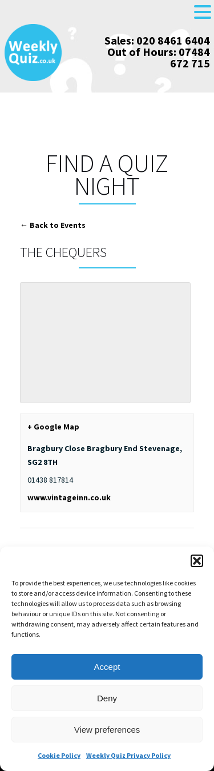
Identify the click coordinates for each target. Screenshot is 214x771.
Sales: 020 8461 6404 (157, 40)
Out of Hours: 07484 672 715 (158, 57)
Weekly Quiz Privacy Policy (128, 755)
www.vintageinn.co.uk (69, 497)
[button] (197, 561)
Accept (107, 667)
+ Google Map (53, 426)
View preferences (107, 729)
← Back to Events (53, 225)
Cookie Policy (59, 755)
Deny (107, 698)
